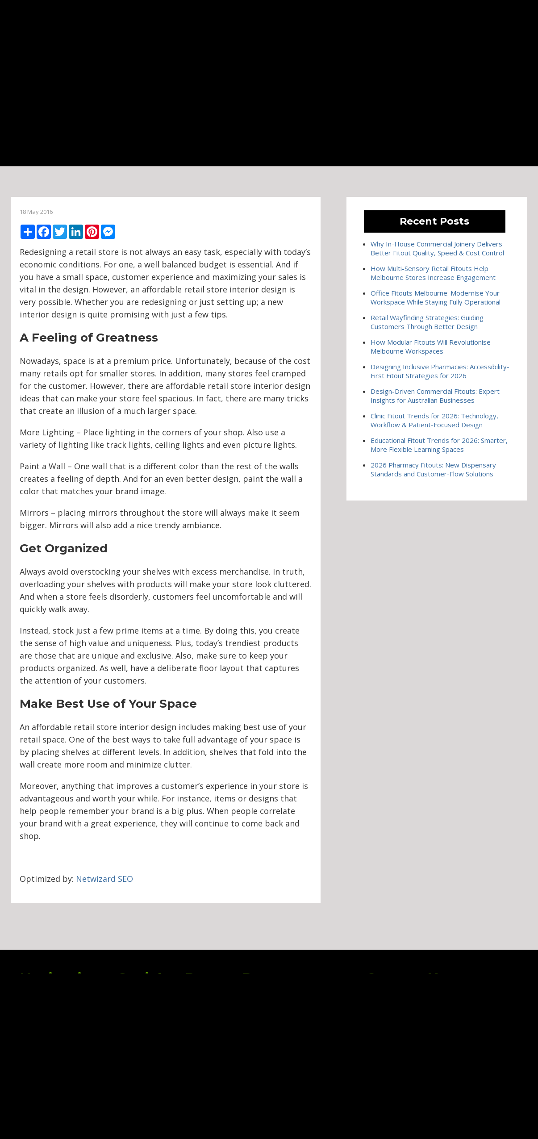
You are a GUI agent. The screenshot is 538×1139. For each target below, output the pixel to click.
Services (268, 33)
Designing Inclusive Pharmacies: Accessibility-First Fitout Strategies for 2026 (440, 371)
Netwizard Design (505, 1121)
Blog (346, 33)
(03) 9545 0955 (454, 33)
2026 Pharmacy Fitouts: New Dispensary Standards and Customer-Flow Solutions (433, 469)
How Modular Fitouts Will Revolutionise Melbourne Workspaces (431, 346)
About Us (222, 33)
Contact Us (388, 33)
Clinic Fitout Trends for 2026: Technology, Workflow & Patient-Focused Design (434, 420)
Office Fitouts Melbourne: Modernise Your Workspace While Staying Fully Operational (435, 297)
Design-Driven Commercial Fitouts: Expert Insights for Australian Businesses (435, 396)
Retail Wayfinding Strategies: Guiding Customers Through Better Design (427, 322)
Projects (311, 33)
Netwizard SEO (104, 878)
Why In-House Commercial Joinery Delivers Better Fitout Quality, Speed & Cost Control (437, 248)
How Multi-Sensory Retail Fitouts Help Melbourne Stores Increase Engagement (433, 273)
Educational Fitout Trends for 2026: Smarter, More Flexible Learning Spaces (439, 445)
